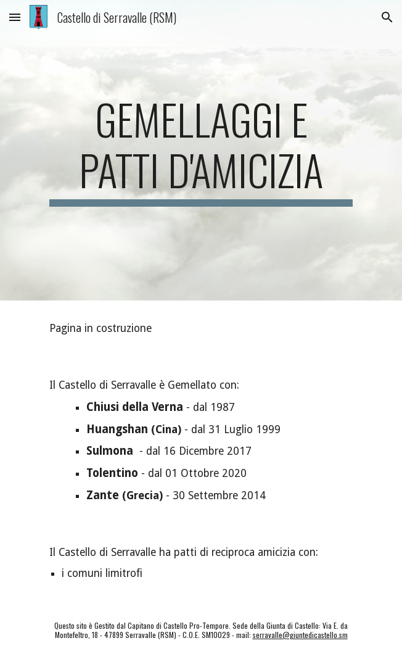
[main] (200, 150)
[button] (15, 17)
